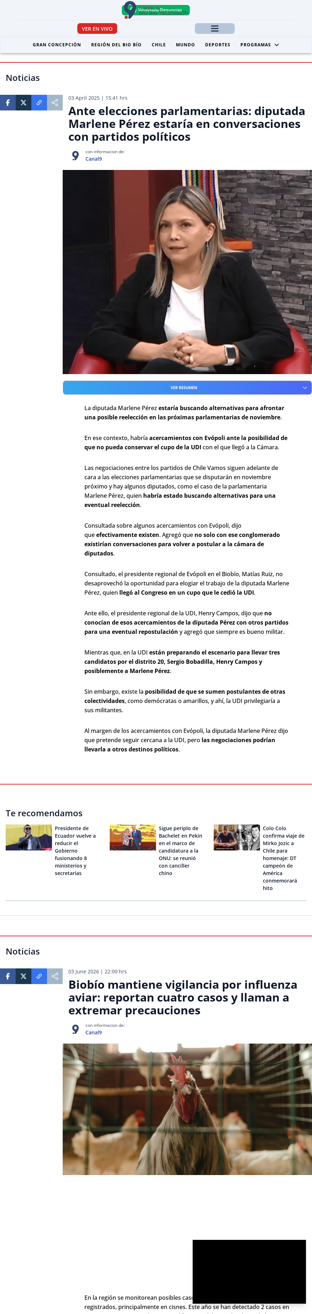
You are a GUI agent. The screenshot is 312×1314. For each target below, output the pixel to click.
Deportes (217, 45)
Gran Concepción (57, 45)
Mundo (185, 45)
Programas (260, 45)
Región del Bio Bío (116, 45)
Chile (159, 45)
